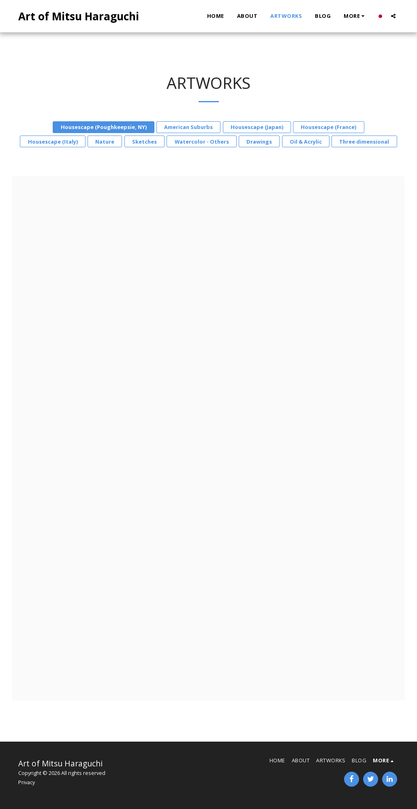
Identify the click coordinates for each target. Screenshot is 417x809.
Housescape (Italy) (53, 141)
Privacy (26, 782)
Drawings (259, 141)
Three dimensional (364, 141)
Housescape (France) (328, 127)
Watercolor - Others (202, 141)
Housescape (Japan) (257, 127)
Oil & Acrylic (306, 141)
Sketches (144, 141)
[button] (393, 16)
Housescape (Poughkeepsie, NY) (104, 127)
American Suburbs (188, 127)
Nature (104, 141)
